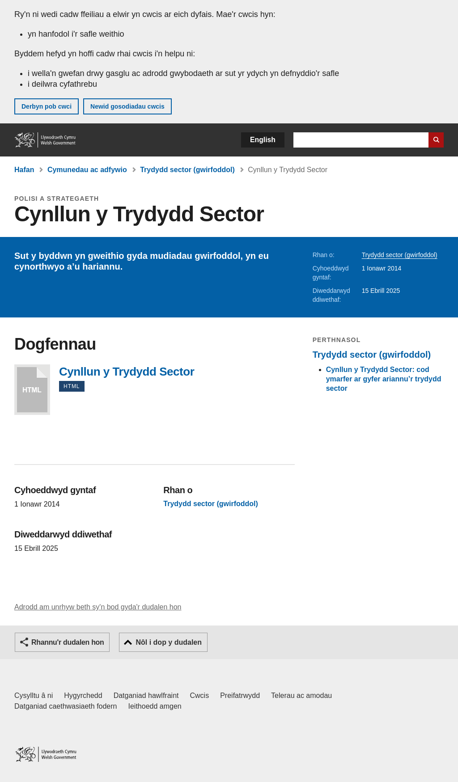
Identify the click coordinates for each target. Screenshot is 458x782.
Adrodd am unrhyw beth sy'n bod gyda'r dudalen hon (97, 607)
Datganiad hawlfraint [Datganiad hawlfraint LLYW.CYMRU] (146, 695)
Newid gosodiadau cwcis (127, 106)
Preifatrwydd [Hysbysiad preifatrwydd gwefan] (240, 695)
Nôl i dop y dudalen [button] (169, 642)
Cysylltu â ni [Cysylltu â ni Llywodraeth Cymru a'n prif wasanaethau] (33, 695)
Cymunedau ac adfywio (87, 169)
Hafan (24, 169)
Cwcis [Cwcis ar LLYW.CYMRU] (199, 695)
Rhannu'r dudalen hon (67, 642)
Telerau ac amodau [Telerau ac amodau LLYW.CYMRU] (301, 695)
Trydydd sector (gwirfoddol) (187, 169)
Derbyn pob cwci (46, 106)
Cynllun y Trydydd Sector (32, 389)
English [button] (263, 140)
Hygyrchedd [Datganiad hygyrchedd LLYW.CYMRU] (83, 695)
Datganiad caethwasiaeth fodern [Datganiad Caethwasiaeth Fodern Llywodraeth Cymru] (65, 706)
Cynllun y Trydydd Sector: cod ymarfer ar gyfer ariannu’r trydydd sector (383, 379)
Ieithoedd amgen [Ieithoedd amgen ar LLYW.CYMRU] (155, 706)
